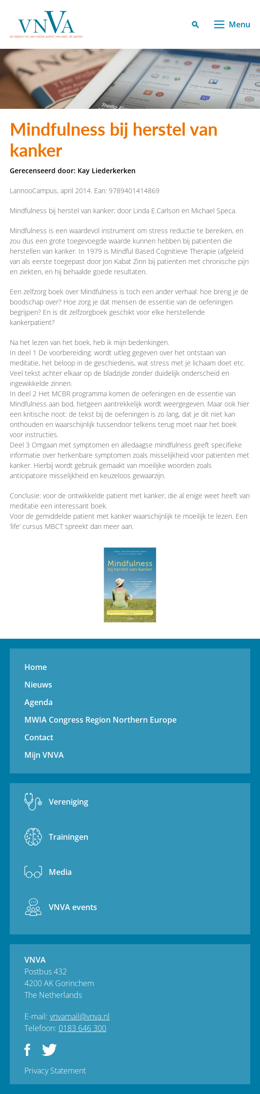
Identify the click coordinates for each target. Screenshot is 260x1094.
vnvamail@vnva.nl (80, 1016)
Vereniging (68, 801)
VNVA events (73, 907)
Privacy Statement (55, 1070)
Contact (38, 737)
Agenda (38, 702)
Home (35, 667)
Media (60, 872)
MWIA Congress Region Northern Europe (100, 720)
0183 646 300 (82, 1028)
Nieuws (38, 685)
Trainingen (68, 836)
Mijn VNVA (44, 755)
